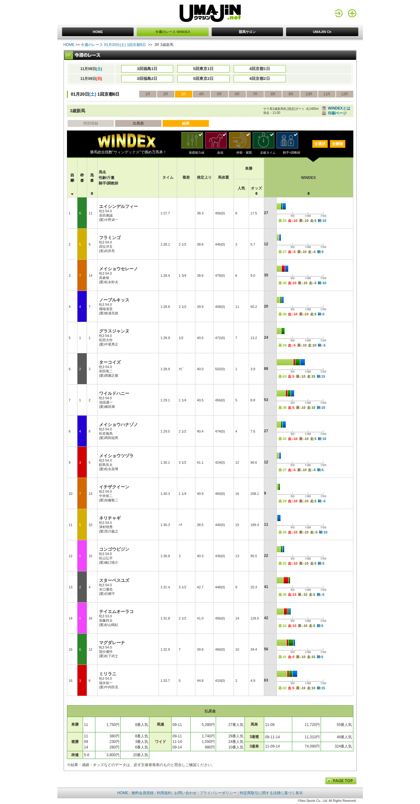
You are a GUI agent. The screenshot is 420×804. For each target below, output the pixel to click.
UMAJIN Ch (322, 32)
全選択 (320, 144)
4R (201, 94)
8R (273, 94)
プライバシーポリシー (218, 793)
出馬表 (138, 123)
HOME (98, 32)
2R (165, 94)
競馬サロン (247, 32)
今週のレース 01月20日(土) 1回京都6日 (113, 45)
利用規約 (164, 793)
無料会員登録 (142, 793)
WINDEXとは (339, 108)
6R (237, 94)
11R (326, 94)
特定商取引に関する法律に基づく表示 (271, 793)
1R (147, 94)
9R (291, 94)
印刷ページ (337, 113)
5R (219, 94)
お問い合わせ (185, 793)
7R (255, 94)
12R (344, 94)
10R (308, 94)
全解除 (337, 144)
